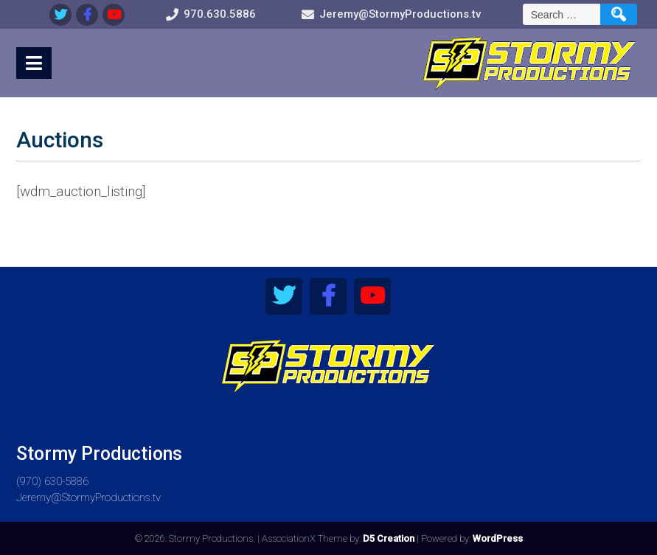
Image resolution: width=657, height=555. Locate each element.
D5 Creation (388, 538)
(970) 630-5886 (52, 481)
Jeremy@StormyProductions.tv (88, 497)
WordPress (498, 538)
